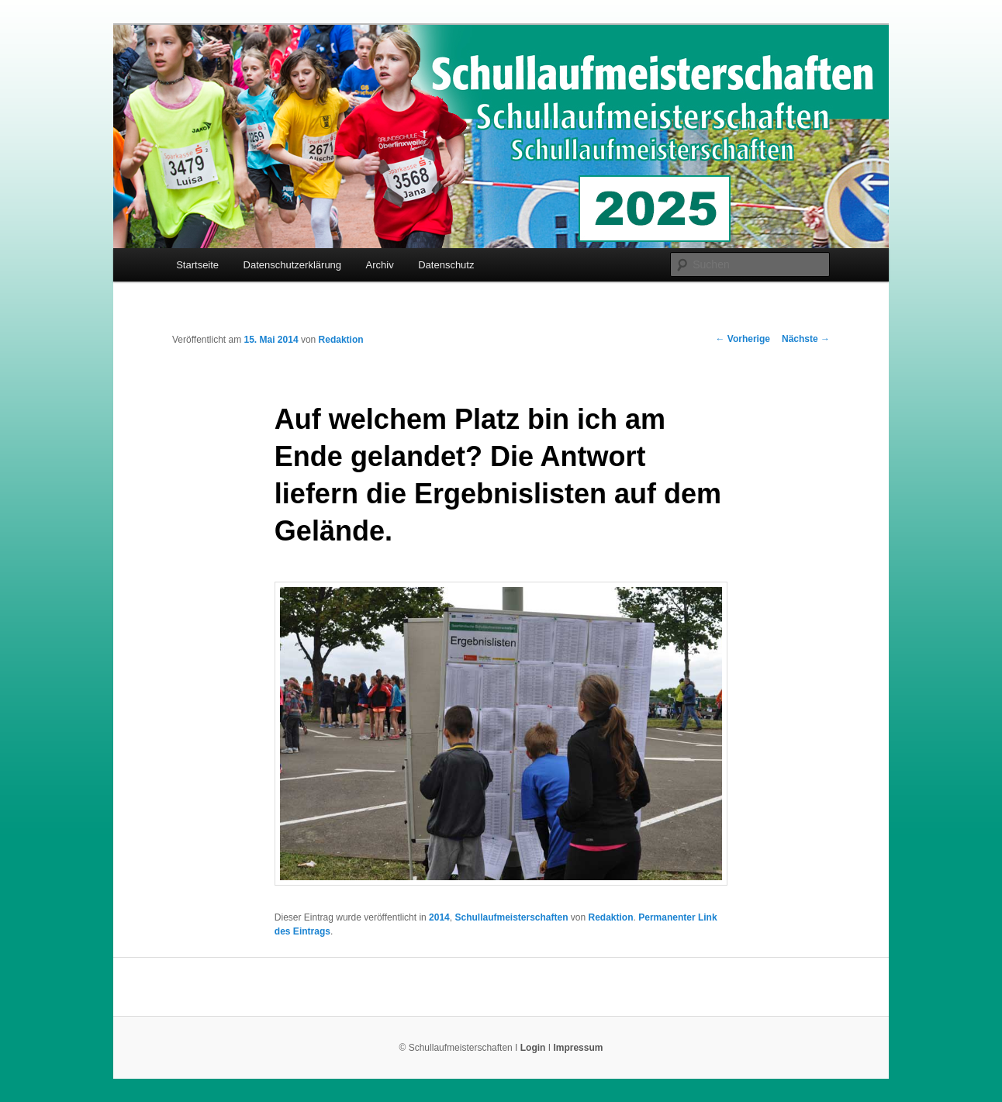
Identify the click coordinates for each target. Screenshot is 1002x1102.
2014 (439, 917)
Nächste (806, 338)
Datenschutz (446, 265)
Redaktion (341, 339)
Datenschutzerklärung (292, 265)
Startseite (197, 265)
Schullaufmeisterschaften (511, 917)
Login (533, 1047)
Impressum (578, 1047)
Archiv (380, 265)
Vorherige (743, 338)
